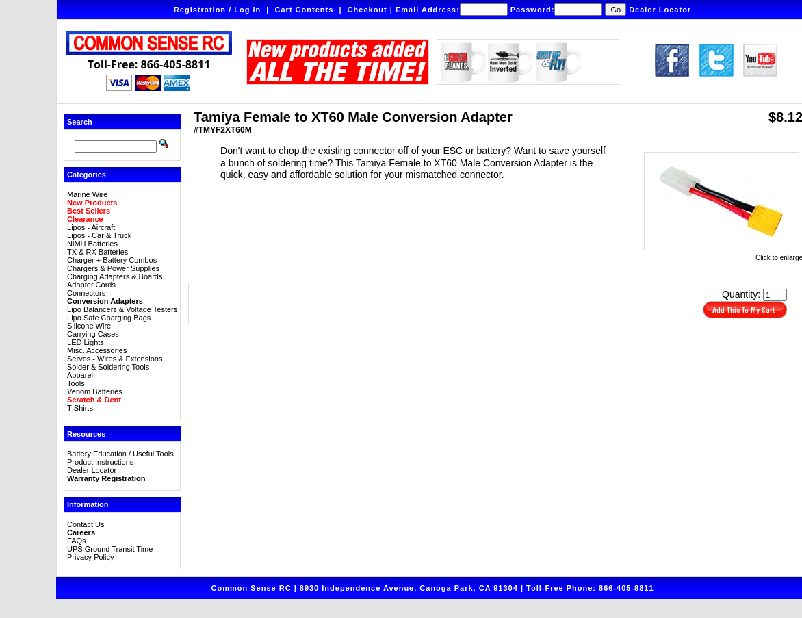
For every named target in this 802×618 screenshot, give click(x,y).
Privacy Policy (90, 557)
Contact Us (85, 524)
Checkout (367, 9)
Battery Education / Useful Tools (120, 454)
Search (79, 122)
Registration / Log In (217, 9)
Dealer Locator (660, 9)
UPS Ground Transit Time (110, 549)
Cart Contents (304, 9)
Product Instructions (100, 462)
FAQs (76, 541)
